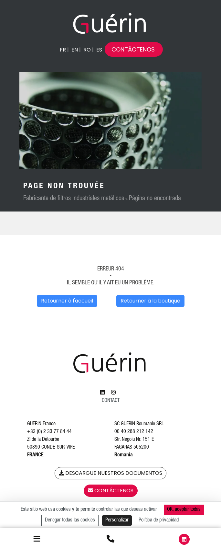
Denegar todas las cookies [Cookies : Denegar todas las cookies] (70, 520)
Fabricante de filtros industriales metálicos (73, 199)
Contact (111, 401)
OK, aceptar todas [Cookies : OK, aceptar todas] (184, 509)
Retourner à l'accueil (67, 300)
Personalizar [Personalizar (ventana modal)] (117, 520)
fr (63, 49)
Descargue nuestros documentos (110, 473)
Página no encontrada (155, 199)
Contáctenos (133, 49)
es (99, 49)
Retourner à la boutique (150, 300)
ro (87, 49)
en (74, 49)
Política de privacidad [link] (159, 520)
